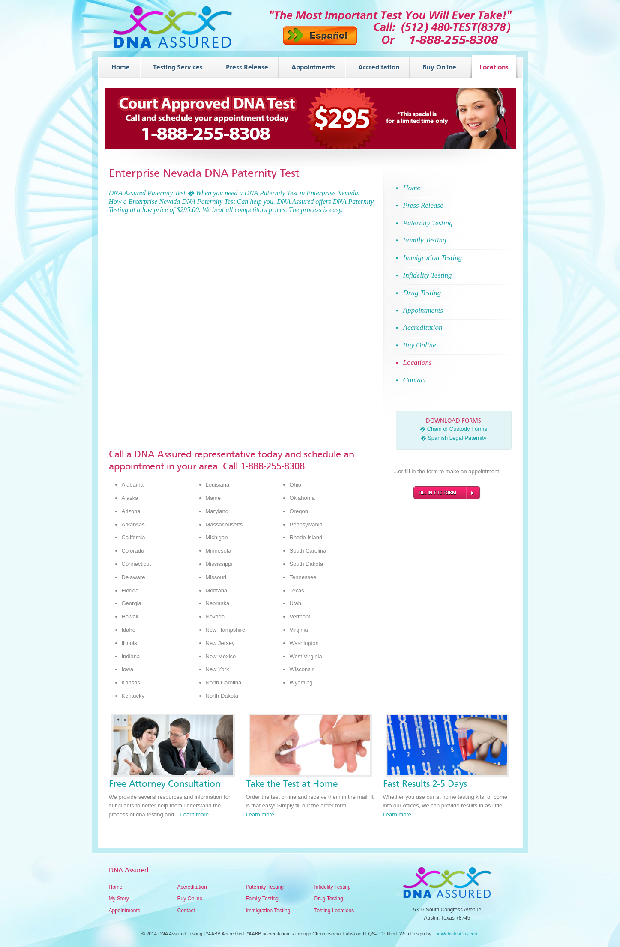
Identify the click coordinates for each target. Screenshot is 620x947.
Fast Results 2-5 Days (425, 783)
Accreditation (192, 887)
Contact (186, 911)
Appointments (124, 911)
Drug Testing (328, 899)
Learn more (194, 814)
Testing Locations (334, 911)
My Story (119, 899)
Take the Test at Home (292, 783)
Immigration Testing (268, 911)
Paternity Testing (265, 887)
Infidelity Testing (332, 887)
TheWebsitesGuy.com (456, 933)
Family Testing (262, 899)
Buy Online (190, 899)
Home (116, 887)
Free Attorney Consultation (165, 783)
